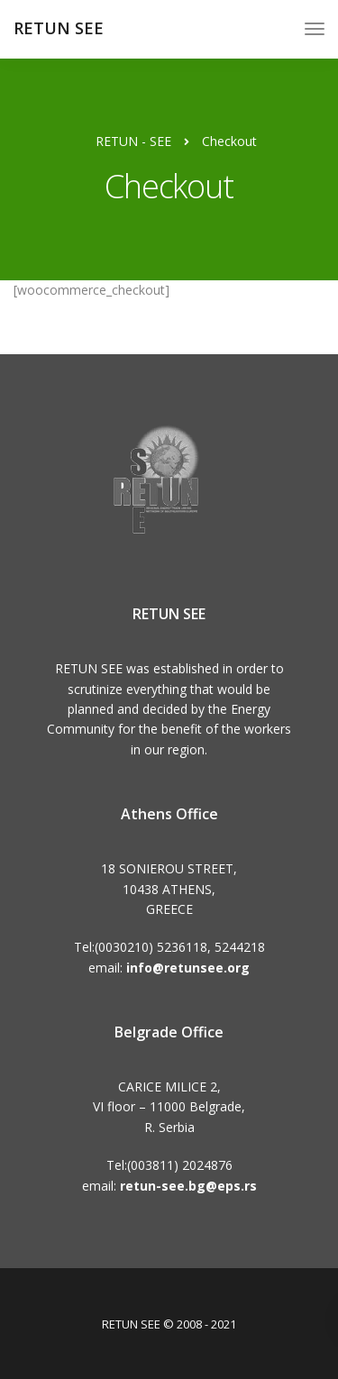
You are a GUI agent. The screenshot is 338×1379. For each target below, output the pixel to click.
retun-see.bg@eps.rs (188, 1185)
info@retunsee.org (188, 967)
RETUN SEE (59, 28)
